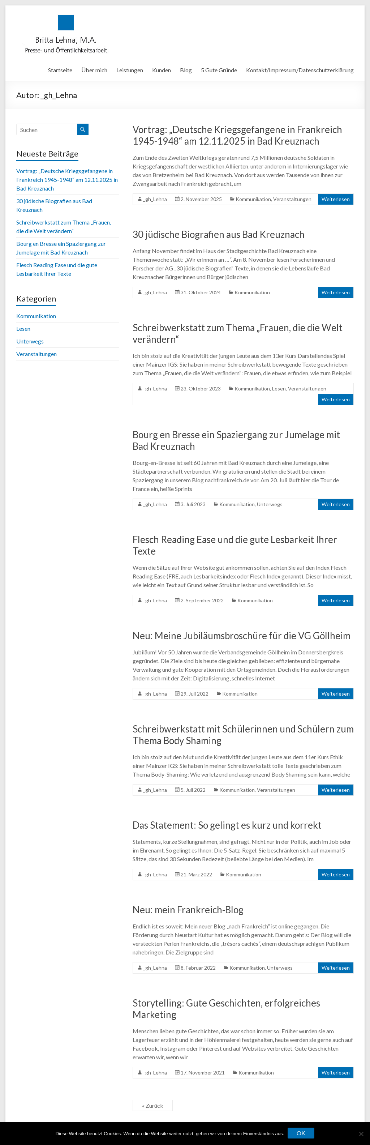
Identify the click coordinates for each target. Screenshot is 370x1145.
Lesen (279, 388)
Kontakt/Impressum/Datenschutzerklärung (300, 70)
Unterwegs (270, 504)
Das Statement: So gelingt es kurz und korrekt (227, 825)
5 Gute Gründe (219, 70)
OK (301, 1132)
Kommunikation (253, 199)
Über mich (94, 70)
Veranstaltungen (292, 199)
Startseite (60, 70)
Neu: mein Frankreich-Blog (188, 909)
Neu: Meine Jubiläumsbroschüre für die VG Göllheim (241, 635)
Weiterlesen (336, 199)
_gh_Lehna (155, 199)
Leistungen (129, 70)
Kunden (161, 70)
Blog (186, 70)
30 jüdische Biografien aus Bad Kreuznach (219, 234)
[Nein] (361, 1133)
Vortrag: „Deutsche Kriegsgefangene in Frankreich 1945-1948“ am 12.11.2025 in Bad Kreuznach (237, 135)
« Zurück (152, 1105)
